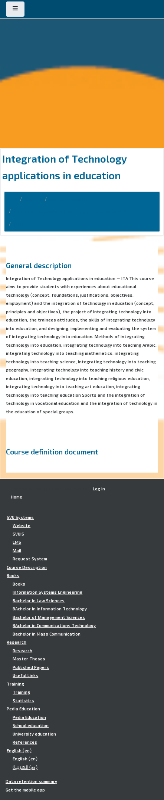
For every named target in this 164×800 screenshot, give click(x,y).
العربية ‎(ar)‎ (25, 767)
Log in (99, 489)
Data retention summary (31, 781)
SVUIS (18, 534)
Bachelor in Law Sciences (39, 601)
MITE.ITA (23, 224)
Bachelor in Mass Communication (47, 634)
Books (13, 576)
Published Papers (31, 667)
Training (15, 684)
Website (21, 526)
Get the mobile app (25, 790)
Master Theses (29, 659)
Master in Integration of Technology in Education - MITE (73, 211)
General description (39, 265)
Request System (30, 559)
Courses (33, 199)
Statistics (23, 701)
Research (16, 642)
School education (31, 726)
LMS (17, 542)
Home (11, 199)
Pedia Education (23, 709)
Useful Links (25, 676)
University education (34, 734)
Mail (17, 551)
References (25, 742)
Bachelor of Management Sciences (49, 617)
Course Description (70, 199)
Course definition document (52, 451)
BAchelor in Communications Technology (54, 626)
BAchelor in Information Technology (50, 609)
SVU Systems (20, 517)
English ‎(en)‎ (19, 751)
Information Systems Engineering (47, 592)
